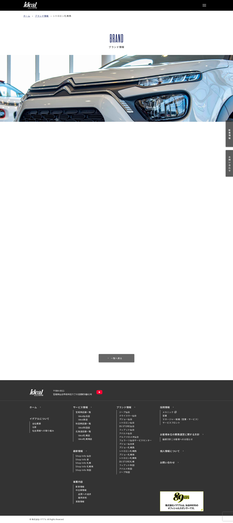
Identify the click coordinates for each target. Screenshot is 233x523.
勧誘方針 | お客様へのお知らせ (178, 439)
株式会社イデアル (30, 5)
